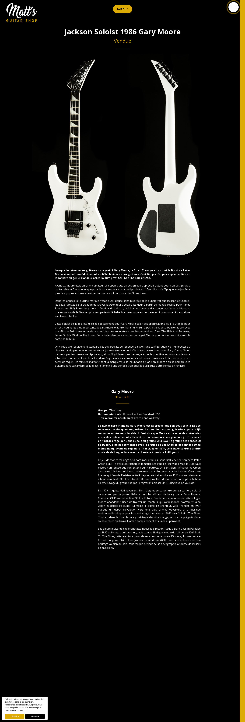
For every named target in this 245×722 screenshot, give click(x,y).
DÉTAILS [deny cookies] (15, 716)
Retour (122, 9)
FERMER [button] (35, 716)
